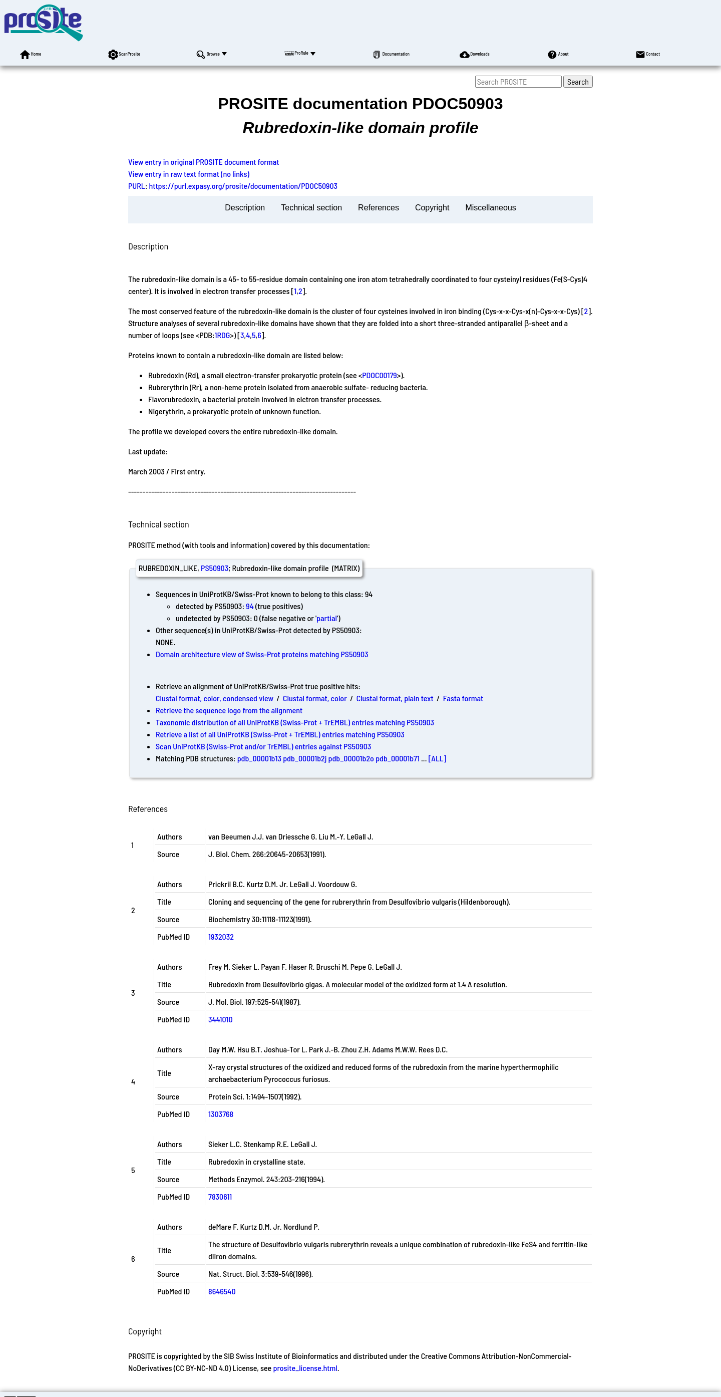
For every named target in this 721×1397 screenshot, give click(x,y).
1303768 (220, 1114)
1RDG (222, 335)
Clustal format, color (315, 698)
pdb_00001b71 (398, 758)
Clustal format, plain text (395, 698)
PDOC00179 (379, 375)
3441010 (220, 1019)
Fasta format (463, 698)
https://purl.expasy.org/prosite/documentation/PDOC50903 (243, 185)
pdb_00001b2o (351, 758)
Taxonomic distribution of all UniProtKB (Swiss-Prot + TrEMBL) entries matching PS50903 (295, 722)
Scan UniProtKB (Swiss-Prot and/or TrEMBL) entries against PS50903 (263, 746)
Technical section (311, 207)
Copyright (432, 207)
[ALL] (438, 758)
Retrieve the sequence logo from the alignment (229, 710)
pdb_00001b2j (304, 758)
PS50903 (214, 568)
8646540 (222, 1291)
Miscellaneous (490, 207)
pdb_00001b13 (259, 758)
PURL (136, 185)
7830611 (220, 1196)
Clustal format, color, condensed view (214, 698)
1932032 (221, 936)
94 (250, 606)
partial (326, 618)
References (378, 207)
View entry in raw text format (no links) (188, 173)
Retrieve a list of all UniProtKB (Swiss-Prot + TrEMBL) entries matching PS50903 (280, 734)
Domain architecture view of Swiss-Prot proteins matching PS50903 (262, 654)
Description (245, 207)
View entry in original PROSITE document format (203, 161)
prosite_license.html (305, 1367)
